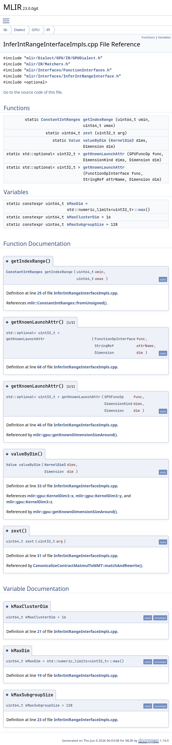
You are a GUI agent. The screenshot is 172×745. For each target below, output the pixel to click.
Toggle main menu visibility (7, 18)
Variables (164, 37)
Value (74, 140)
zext (87, 132)
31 (39, 555)
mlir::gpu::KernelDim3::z (29, 501)
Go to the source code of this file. (33, 92)
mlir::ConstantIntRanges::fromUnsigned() (66, 302)
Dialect (19, 30)
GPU (36, 30)
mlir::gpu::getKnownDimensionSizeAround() (75, 434)
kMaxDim (75, 203)
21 (39, 631)
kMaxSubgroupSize (85, 224)
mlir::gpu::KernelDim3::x (50, 495)
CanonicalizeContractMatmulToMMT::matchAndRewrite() (87, 565)
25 (39, 293)
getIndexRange (98, 119)
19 (39, 675)
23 (39, 719)
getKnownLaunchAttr (103, 153)
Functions (148, 37)
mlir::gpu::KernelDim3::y (99, 495)
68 (39, 366)
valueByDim (94, 140)
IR (48, 30)
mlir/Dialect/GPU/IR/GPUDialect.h (63, 58)
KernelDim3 (122, 140)
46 (39, 424)
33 (39, 485)
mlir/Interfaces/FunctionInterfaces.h (67, 70)
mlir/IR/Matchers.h (47, 64)
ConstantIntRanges (60, 119)
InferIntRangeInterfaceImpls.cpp (85, 293)
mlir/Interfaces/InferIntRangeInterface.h (72, 76)
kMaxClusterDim (83, 217)
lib (5, 30)
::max (139, 209)
